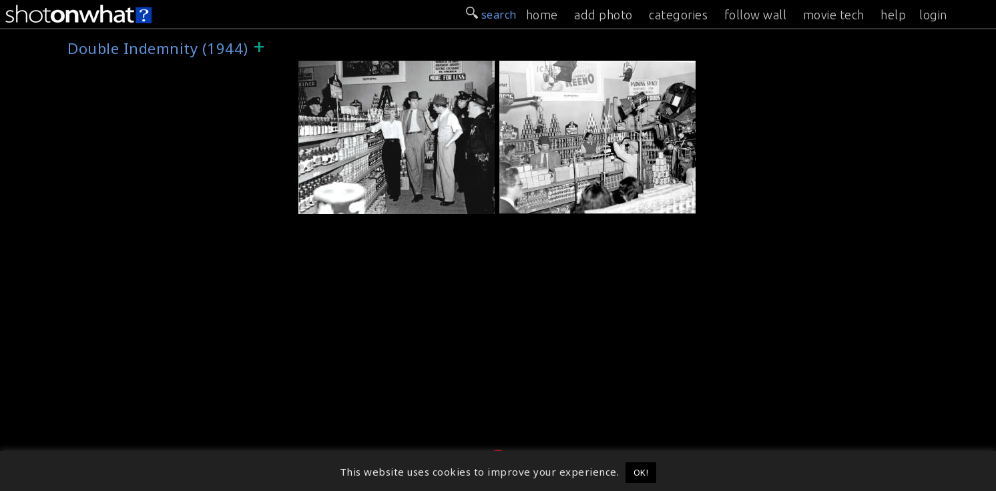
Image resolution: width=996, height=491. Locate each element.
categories (678, 14)
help (893, 14)
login (933, 14)
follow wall (755, 14)
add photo (603, 14)
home (542, 14)
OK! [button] (641, 472)
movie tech (833, 14)
